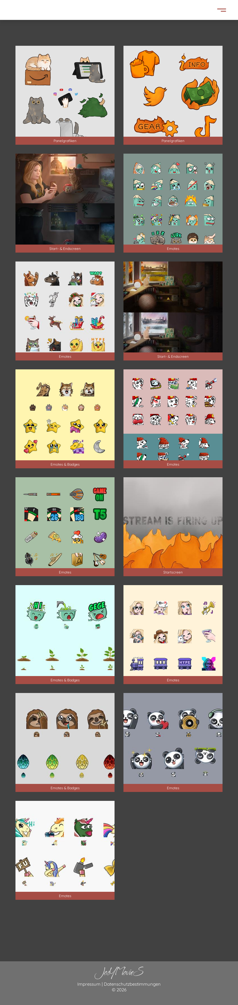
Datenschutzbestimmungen (132, 984)
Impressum (89, 984)
